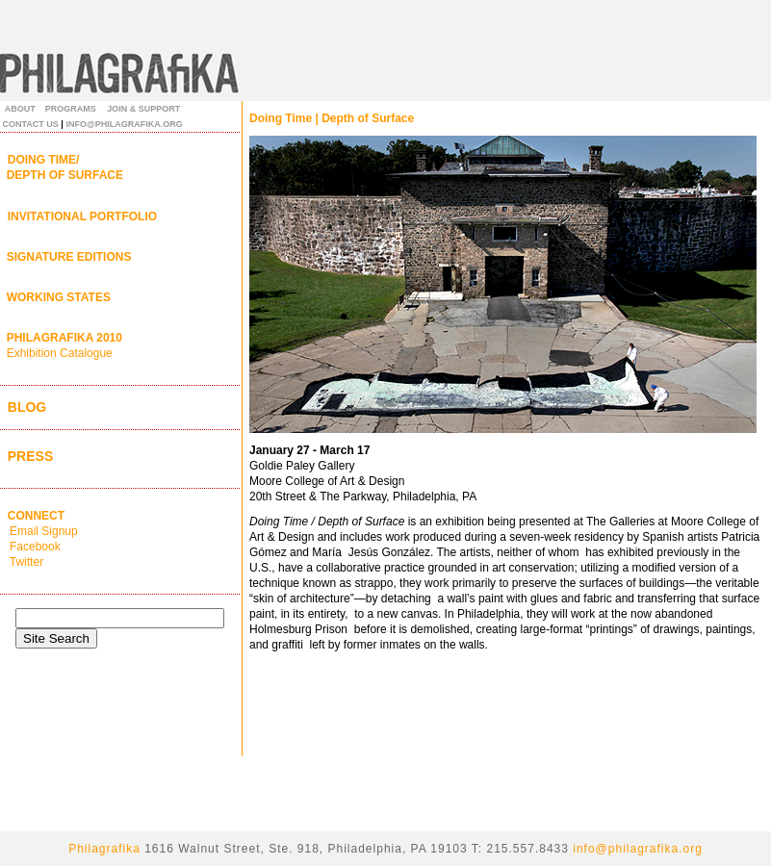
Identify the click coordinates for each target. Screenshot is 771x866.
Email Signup (39, 531)
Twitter (25, 562)
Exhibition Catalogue (60, 353)
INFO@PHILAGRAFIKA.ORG (123, 124)
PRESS (26, 456)
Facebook (34, 546)
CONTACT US (31, 124)
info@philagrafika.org (638, 848)
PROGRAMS (70, 109)
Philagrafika (104, 848)
